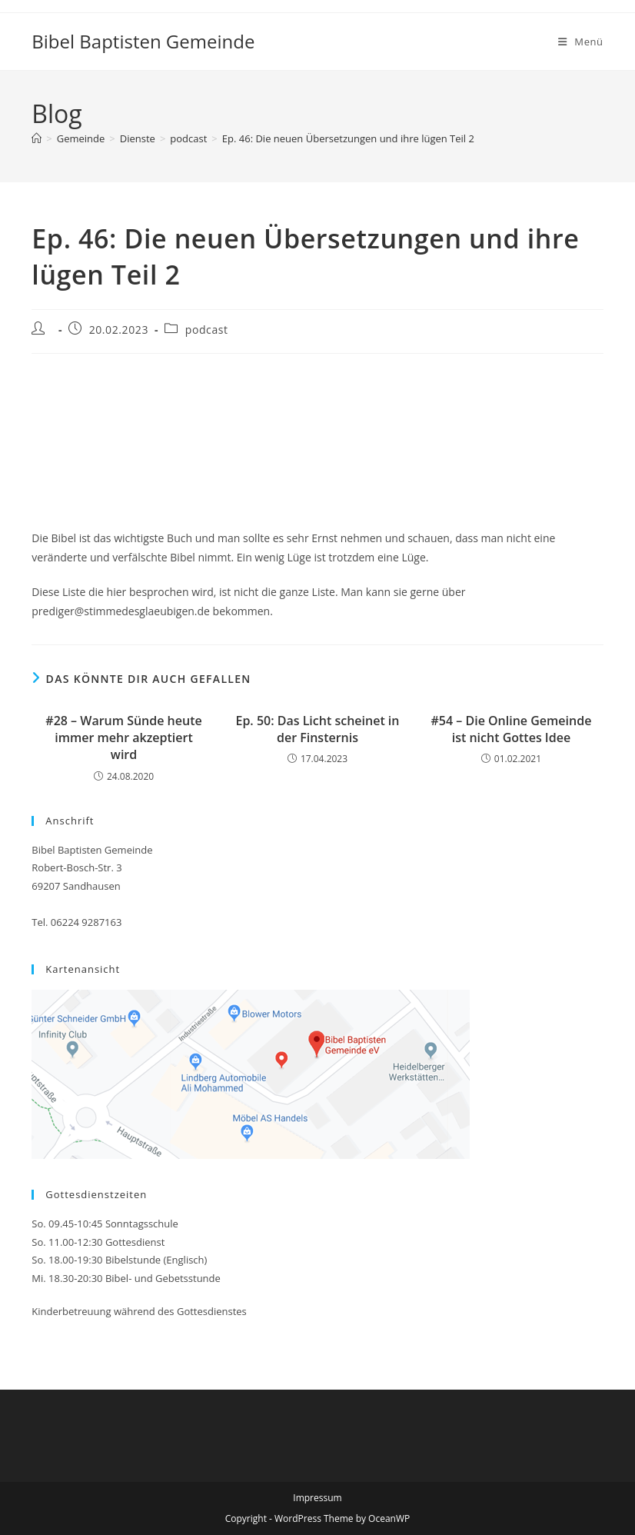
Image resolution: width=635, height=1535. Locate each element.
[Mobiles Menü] (580, 41)
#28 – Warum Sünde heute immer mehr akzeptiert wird (123, 738)
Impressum (317, 1497)
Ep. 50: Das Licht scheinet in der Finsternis (317, 729)
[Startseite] (37, 138)
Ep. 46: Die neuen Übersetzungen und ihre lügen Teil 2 (348, 138)
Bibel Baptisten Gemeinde (143, 41)
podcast (206, 329)
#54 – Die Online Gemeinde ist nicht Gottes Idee (511, 729)
